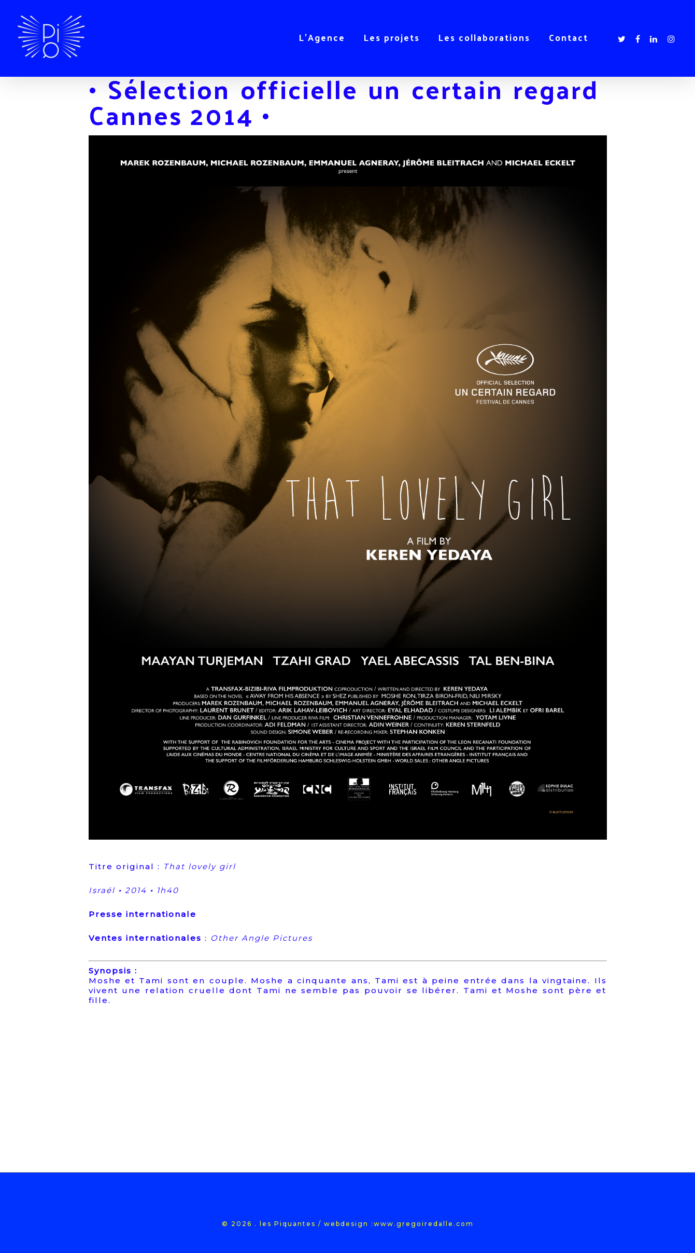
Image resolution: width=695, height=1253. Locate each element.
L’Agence (322, 37)
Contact (568, 37)
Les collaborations (484, 37)
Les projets (392, 37)
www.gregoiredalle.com (424, 1224)
